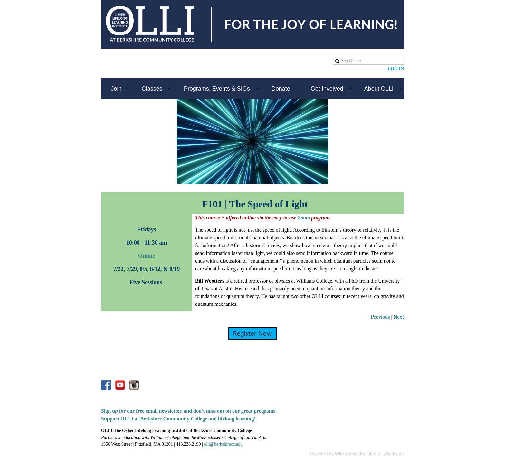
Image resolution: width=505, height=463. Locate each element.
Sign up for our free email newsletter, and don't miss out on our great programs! (189, 411)
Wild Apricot (347, 453)
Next (399, 317)
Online (146, 256)
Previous (380, 317)
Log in (396, 68)
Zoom (304, 217)
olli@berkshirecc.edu (223, 444)
